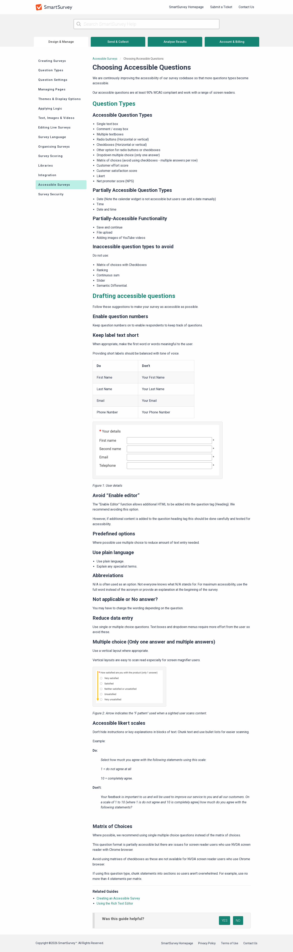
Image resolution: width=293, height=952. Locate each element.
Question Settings (52, 80)
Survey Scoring (50, 156)
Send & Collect (118, 42)
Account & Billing (232, 42)
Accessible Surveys (54, 185)
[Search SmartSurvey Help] (147, 24)
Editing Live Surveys (54, 127)
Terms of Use (229, 943)
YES (224, 920)
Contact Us (246, 7)
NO (238, 920)
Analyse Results (175, 42)
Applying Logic (50, 108)
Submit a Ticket (221, 7)
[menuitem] (186, 7)
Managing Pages (52, 89)
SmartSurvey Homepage (186, 7)
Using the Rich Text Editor (115, 903)
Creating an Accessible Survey (118, 898)
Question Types (50, 70)
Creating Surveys (52, 61)
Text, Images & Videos (56, 118)
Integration (47, 175)
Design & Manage (61, 42)
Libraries (45, 165)
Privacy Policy (207, 943)
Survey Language (52, 137)
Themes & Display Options (59, 99)
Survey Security (50, 194)
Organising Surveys (54, 146)
